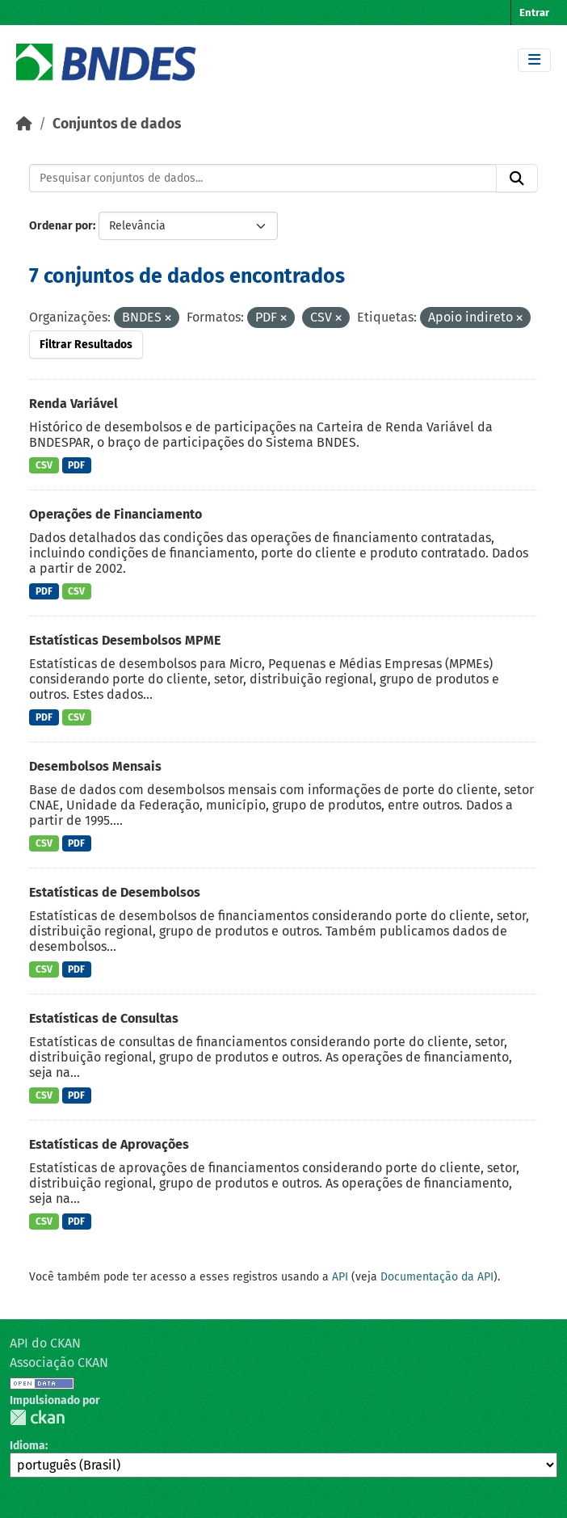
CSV (44, 465)
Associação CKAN (59, 1362)
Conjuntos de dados (116, 124)
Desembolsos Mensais (95, 766)
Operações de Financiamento (115, 514)
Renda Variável (73, 403)
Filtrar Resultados (86, 344)
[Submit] (517, 178)
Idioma (27, 1446)
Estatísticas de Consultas (103, 1018)
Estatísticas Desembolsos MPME (124, 640)
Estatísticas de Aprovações (109, 1144)
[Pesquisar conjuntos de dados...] (263, 178)
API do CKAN (45, 1343)
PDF (76, 465)
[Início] (24, 124)
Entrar (534, 12)
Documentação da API (437, 1277)
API (340, 1277)
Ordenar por (61, 226)
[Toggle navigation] (534, 60)
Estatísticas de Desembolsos (114, 892)
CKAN (37, 1417)
